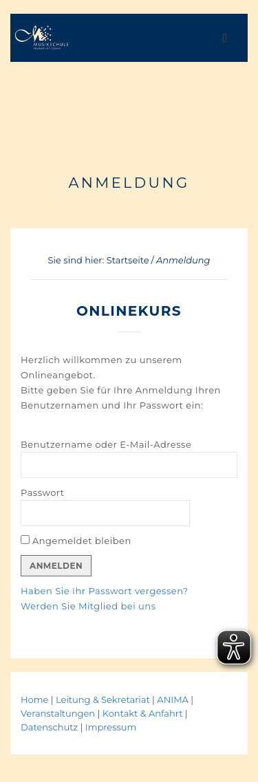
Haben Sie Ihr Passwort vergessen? (105, 590)
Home (34, 699)
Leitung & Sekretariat (103, 699)
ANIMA (174, 699)
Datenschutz (49, 726)
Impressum (111, 726)
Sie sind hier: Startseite (98, 259)
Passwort (43, 492)
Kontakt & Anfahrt (143, 713)
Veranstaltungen (59, 713)
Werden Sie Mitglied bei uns (88, 605)
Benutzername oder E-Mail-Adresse (106, 444)
